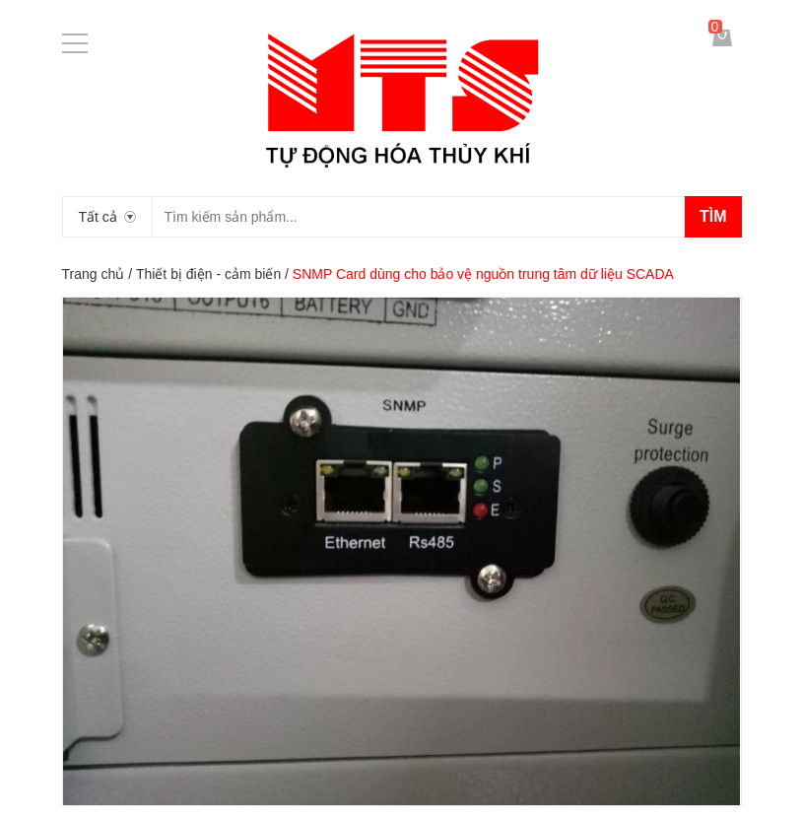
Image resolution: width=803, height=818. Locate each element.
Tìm (713, 216)
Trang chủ (93, 274)
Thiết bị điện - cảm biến (208, 274)
